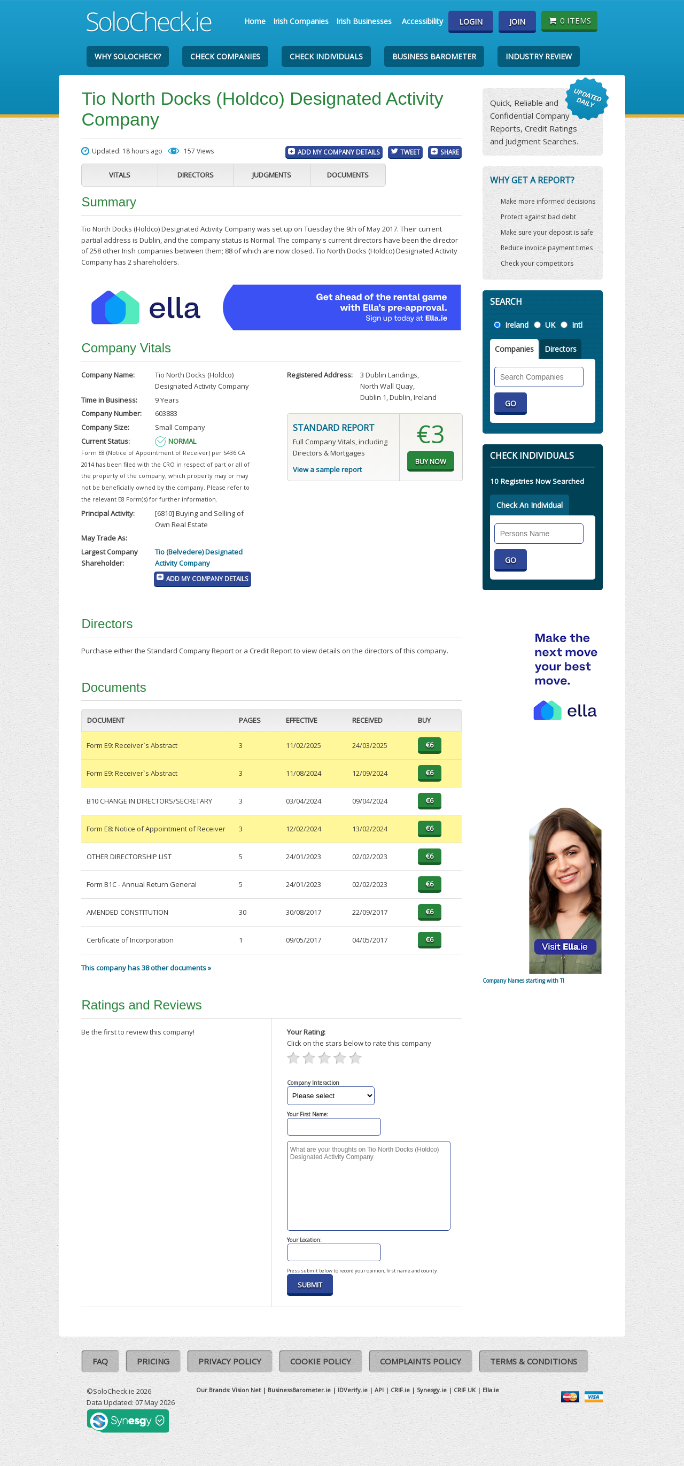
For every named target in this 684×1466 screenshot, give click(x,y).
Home (255, 21)
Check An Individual (529, 505)
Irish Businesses (364, 21)
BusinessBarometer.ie (299, 1390)
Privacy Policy (229, 1361)
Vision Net (246, 1390)
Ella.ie (491, 1390)
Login (471, 22)
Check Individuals (326, 56)
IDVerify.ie (353, 1390)
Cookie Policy (320, 1361)
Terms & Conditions (533, 1361)
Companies (514, 349)
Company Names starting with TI (523, 980)
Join (517, 22)
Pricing (153, 1361)
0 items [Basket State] (569, 20)
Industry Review (539, 56)
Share (449, 152)
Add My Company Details (339, 152)
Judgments (271, 175)
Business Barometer (434, 56)
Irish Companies (301, 21)
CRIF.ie (400, 1390)
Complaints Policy (420, 1361)
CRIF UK (465, 1390)
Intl (577, 325)
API (379, 1390)
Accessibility (422, 21)
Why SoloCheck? (128, 56)
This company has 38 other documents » (146, 968)
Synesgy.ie (432, 1390)
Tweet (410, 152)
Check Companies (225, 56)
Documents (348, 175)
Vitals (119, 175)
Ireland (516, 325)
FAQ (100, 1361)
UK (550, 325)
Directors (195, 175)
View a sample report (327, 469)
